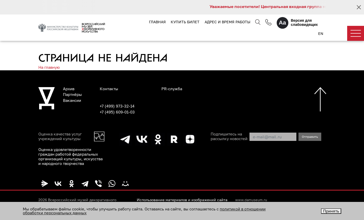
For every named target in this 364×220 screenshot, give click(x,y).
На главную (49, 67)
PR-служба (171, 88)
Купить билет (185, 22)
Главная (157, 22)
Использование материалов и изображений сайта (182, 200)
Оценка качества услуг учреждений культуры (60, 136)
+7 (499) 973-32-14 (117, 106)
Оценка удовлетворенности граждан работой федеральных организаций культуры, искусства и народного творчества (70, 156)
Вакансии (72, 100)
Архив (68, 88)
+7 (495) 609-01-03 (117, 112)
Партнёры (72, 94)
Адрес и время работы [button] (227, 22)
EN (320, 33)
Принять (331, 211)
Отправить (310, 137)
